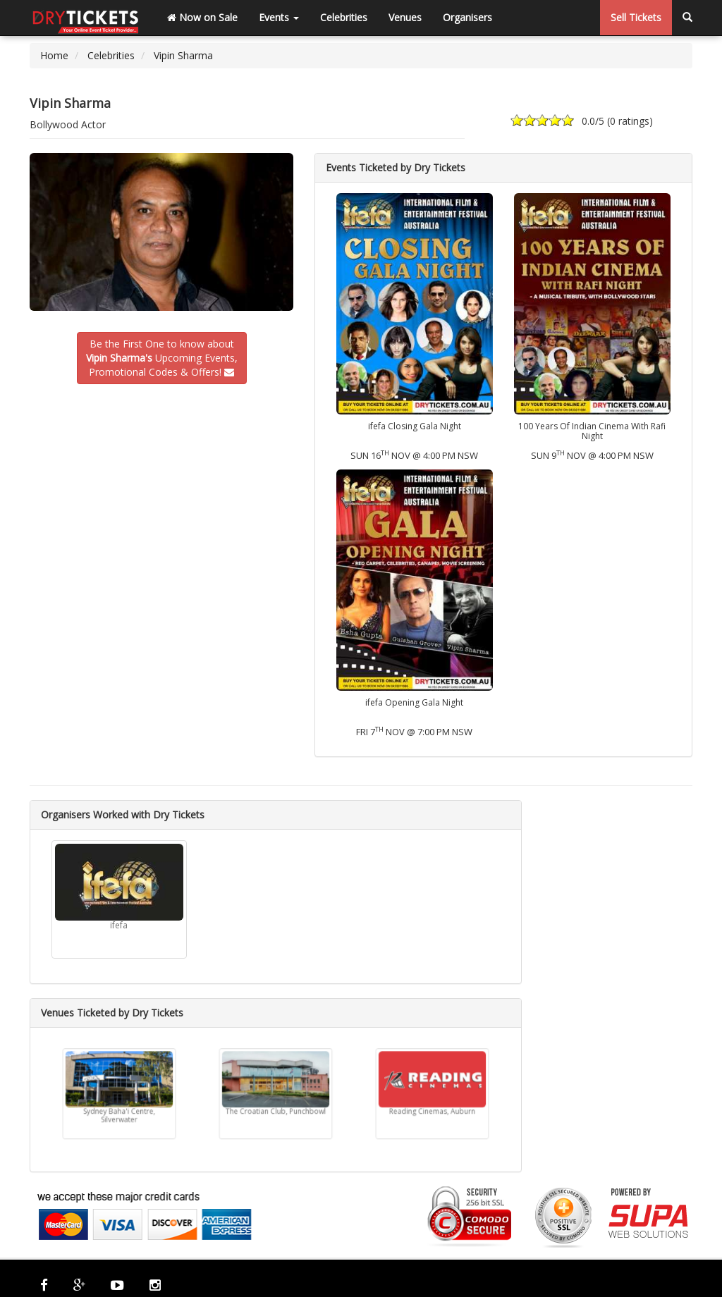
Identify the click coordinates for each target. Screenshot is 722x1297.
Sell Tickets (636, 17)
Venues (405, 17)
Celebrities (343, 17)
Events (279, 17)
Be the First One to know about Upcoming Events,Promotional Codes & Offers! (162, 358)
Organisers (467, 17)
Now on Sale (202, 17)
